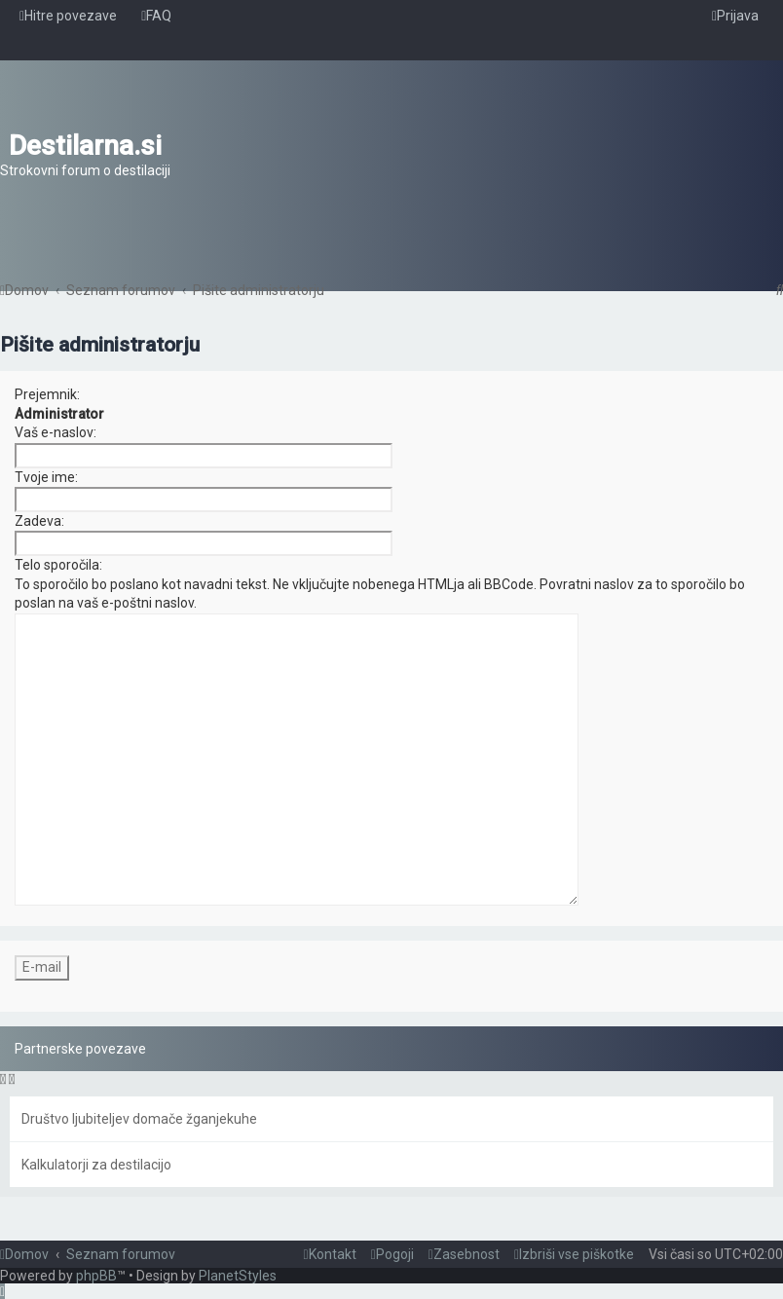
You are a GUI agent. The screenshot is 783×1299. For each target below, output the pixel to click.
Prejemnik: (47, 394)
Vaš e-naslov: (55, 432)
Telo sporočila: (58, 565)
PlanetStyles (238, 1275)
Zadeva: (39, 521)
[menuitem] (156, 15)
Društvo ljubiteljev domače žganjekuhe (139, 1119)
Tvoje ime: (46, 477)
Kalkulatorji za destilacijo (96, 1164)
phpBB (96, 1275)
